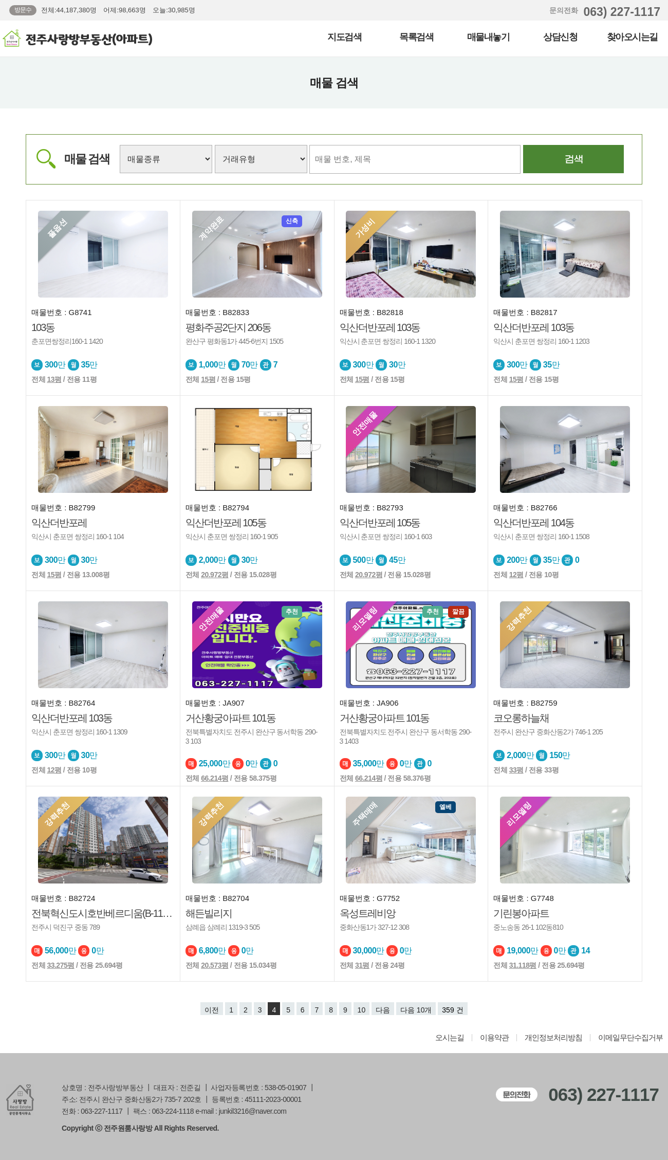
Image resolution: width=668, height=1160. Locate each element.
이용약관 (494, 1037)
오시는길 (449, 1037)
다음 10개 (416, 1010)
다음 (383, 1010)
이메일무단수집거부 (630, 1037)
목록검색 (416, 37)
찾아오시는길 (632, 37)
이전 (212, 1010)
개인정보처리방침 (553, 1037)
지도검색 (344, 37)
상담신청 (560, 37)
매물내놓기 (488, 37)
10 (362, 1010)
